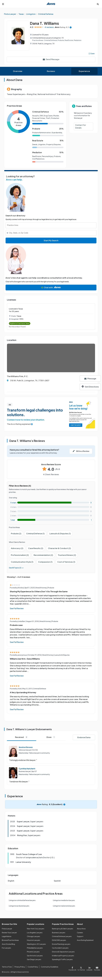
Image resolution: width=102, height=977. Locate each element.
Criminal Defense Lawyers (62, 937)
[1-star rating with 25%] (51, 520)
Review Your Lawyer (9, 933)
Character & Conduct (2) (59, 548)
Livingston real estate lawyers (64, 906)
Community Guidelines (49, 967)
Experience (84, 71)
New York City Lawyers (35, 929)
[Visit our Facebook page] (73, 968)
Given (50, 737)
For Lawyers (6, 948)
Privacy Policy (20, 967)
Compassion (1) (45, 562)
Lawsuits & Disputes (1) (60, 534)
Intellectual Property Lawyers (63, 956)
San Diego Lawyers (34, 960)
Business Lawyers (58, 933)
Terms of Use (7, 967)
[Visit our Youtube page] (96, 968)
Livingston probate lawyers (19, 906)
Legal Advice (6, 937)
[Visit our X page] (81, 968)
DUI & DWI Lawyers (59, 940)
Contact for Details (80, 126)
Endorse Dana (83, 737)
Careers (80, 933)
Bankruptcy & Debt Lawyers (62, 929)
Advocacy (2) (17, 548)
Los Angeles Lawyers (34, 933)
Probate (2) (16, 534)
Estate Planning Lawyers (61, 944)
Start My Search (51, 241)
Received (21, 737)
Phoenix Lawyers (33, 952)
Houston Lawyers (33, 940)
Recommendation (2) (43, 555)
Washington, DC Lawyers (36, 944)
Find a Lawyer (7, 929)
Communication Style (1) (22, 562)
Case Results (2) (35, 548)
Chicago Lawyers (33, 937)
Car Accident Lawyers (60, 948)
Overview (17, 71)
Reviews (51, 71)
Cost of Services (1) (66, 562)
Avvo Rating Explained (85, 940)
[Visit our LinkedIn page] (89, 968)
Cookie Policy (33, 967)
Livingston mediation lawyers (64, 901)
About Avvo (81, 929)
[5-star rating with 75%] (51, 503)
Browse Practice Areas (10, 940)
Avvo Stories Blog (8, 944)
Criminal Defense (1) (35, 534)
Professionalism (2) (20, 555)
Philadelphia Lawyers (35, 948)
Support (80, 937)
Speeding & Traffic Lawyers (62, 960)
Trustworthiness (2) (67, 555)
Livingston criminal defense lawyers (22, 901)
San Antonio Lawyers (35, 956)
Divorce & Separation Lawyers (63, 952)
